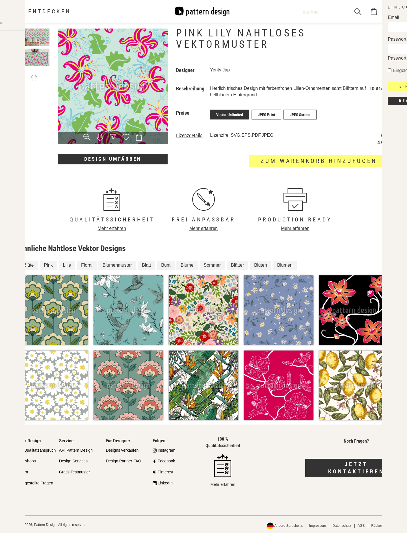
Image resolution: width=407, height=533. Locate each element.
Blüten (260, 264)
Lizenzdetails (189, 135)
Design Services (73, 460)
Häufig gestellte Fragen (32, 482)
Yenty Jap (220, 70)
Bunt (165, 264)
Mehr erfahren (112, 227)
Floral (86, 264)
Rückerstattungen (384, 525)
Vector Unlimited (229, 114)
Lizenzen (20, 471)
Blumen (285, 264)
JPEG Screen (300, 114)
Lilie (67, 264)
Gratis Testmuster (74, 471)
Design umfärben (112, 159)
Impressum (317, 525)
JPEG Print (266, 114)
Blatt (146, 264)
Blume (187, 264)
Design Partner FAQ (123, 460)
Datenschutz (341, 525)
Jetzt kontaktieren (356, 467)
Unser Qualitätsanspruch (34, 449)
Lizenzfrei (219, 134)
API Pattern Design (76, 449)
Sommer (212, 264)
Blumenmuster (117, 264)
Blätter (237, 264)
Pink (48, 264)
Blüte (28, 264)
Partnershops (24, 460)
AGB (361, 525)
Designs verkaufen (122, 449)
